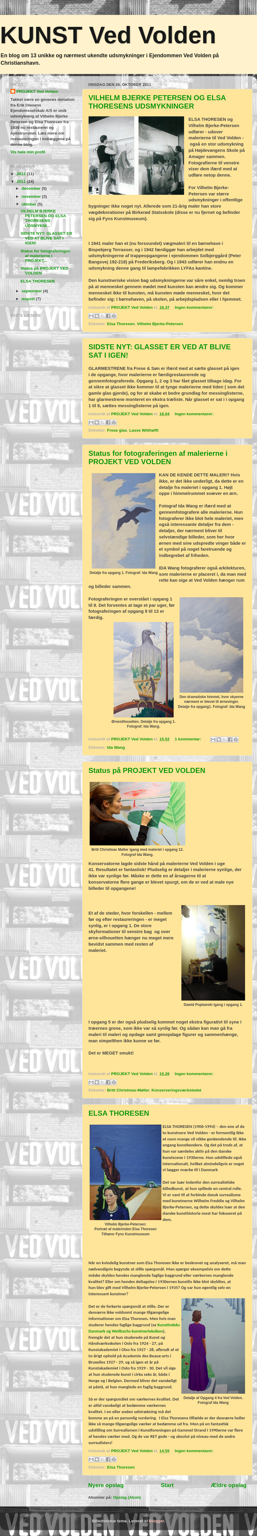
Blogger (156, 1521)
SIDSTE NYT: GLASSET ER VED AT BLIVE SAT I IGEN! (46, 238)
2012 (22, 174)
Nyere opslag (106, 1485)
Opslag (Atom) (127, 1497)
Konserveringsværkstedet (176, 1090)
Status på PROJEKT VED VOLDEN (146, 770)
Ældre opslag (229, 1485)
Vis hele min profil (27, 152)
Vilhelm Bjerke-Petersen (160, 324)
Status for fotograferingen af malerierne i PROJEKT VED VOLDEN (157, 457)
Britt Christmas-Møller (128, 1090)
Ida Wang (116, 747)
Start (167, 1485)
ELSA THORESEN (118, 1113)
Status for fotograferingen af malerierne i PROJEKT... (46, 256)
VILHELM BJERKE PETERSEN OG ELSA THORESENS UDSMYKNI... (43, 218)
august (29, 299)
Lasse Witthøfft (143, 430)
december (32, 188)
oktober (29, 204)
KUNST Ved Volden (108, 35)
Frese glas (117, 430)
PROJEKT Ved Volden (37, 91)
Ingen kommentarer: (194, 307)
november (32, 196)
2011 (22, 181)
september (32, 291)
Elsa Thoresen (120, 324)
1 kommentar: (188, 739)
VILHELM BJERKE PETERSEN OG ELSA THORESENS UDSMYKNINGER (157, 102)
